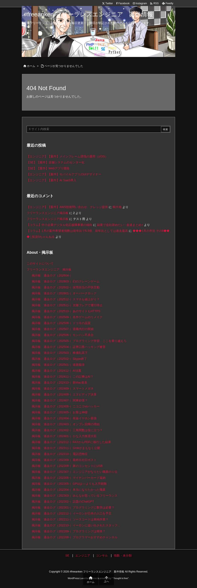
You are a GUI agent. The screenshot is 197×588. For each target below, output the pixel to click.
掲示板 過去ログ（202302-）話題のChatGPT (63, 501)
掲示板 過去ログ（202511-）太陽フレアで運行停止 (67, 305)
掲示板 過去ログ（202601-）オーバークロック (64, 293)
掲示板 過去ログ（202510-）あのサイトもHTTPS (66, 311)
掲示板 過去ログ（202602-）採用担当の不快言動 (65, 287)
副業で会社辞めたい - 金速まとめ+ (120, 225)
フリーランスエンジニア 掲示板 (49, 269)
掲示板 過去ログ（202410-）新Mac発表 (59, 382)
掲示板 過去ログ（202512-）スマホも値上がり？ (65, 299)
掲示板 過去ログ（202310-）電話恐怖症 (59, 454)
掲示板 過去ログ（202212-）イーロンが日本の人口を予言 (71, 513)
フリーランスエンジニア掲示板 (47, 213)
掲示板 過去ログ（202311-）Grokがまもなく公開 (66, 448)
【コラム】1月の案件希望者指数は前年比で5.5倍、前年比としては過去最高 (77, 230)
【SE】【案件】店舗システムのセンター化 (55, 162)
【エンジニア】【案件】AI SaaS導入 (51, 180)
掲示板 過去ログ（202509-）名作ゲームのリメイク (67, 317)
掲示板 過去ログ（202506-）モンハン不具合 (62, 335)
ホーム (31, 66)
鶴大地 (117, 207)
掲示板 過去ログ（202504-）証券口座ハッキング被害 (68, 347)
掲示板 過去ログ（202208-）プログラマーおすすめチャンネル (74, 537)
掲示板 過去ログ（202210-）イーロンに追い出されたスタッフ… (76, 525)
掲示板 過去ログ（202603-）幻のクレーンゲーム (65, 281)
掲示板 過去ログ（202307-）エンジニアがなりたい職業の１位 (74, 471)
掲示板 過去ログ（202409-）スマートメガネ (62, 388)
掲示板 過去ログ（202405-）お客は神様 (59, 412)
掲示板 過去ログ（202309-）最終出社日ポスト (64, 460)
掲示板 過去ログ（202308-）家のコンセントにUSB (67, 466)
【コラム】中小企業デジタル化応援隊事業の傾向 (59, 225)
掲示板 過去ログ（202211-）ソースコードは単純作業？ (70, 519)
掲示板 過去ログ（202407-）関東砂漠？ (59, 400)
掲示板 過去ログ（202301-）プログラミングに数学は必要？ (73, 507)
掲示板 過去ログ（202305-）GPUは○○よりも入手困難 (69, 483)
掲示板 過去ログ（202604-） (52, 275)
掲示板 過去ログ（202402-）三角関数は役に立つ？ (67, 430)
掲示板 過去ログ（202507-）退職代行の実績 (62, 329)
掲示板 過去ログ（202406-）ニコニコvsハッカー (65, 406)
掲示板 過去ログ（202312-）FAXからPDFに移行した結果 (71, 442)
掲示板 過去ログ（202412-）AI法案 (56, 370)
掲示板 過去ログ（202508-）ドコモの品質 (61, 323)
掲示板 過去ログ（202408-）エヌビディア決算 (64, 394)
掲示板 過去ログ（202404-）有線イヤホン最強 (64, 418)
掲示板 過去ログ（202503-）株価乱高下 (59, 352)
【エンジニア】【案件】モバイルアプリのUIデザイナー (64, 174)
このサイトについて (40, 263)
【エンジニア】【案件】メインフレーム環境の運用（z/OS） (67, 156)
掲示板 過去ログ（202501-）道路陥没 (58, 364)
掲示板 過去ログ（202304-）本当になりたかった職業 (68, 489)
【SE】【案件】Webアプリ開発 (48, 168)
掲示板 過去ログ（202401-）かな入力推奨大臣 (64, 436)
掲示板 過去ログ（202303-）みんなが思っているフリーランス (74, 495)
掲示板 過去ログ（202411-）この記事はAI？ (62, 376)
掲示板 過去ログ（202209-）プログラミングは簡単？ (68, 531)
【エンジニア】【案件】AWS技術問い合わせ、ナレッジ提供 (67, 207)
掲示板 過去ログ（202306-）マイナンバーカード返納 (68, 477)
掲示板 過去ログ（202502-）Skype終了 (59, 358)
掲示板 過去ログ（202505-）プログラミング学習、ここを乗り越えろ (79, 341)
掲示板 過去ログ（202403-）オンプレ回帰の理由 (65, 424)
